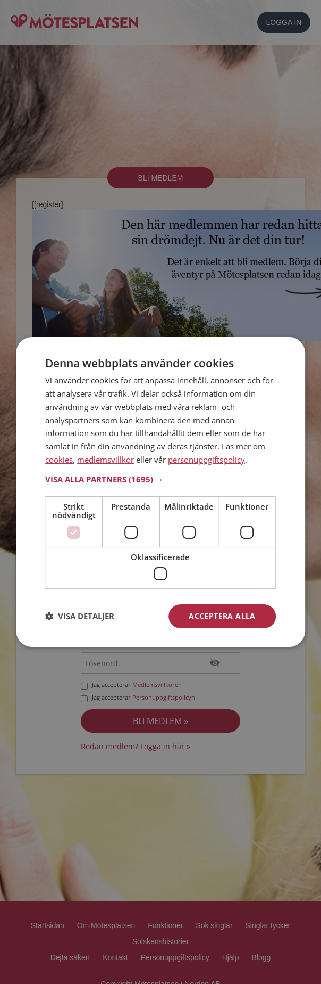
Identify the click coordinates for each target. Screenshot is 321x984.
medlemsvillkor (105, 459)
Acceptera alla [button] (222, 616)
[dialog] (160, 492)
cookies (59, 459)
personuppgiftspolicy (206, 459)
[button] (160, 479)
